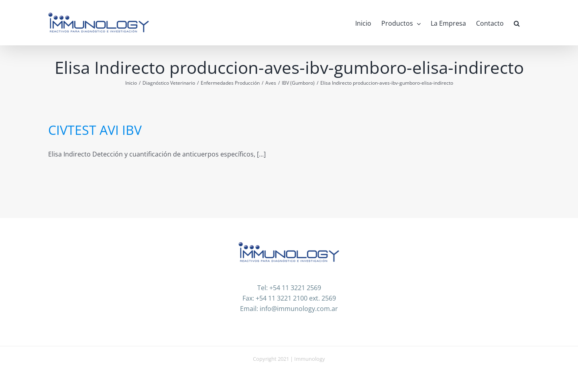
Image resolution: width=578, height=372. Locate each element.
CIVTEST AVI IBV (95, 129)
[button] (517, 22)
